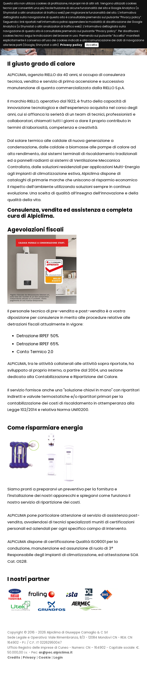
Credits (13, 657)
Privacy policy (71, 45)
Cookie (44, 657)
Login (58, 657)
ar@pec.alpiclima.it (56, 652)
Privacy (29, 657)
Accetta (91, 45)
